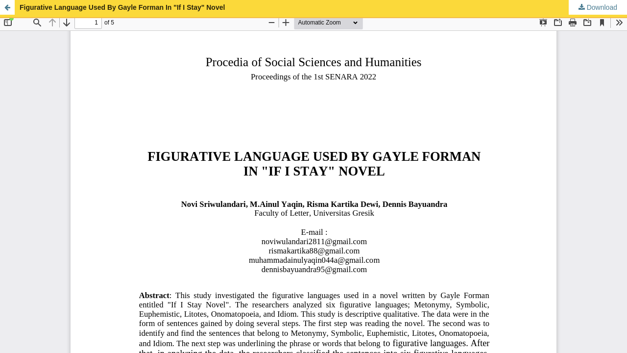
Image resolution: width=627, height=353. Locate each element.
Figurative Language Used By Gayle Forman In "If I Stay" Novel (122, 7)
